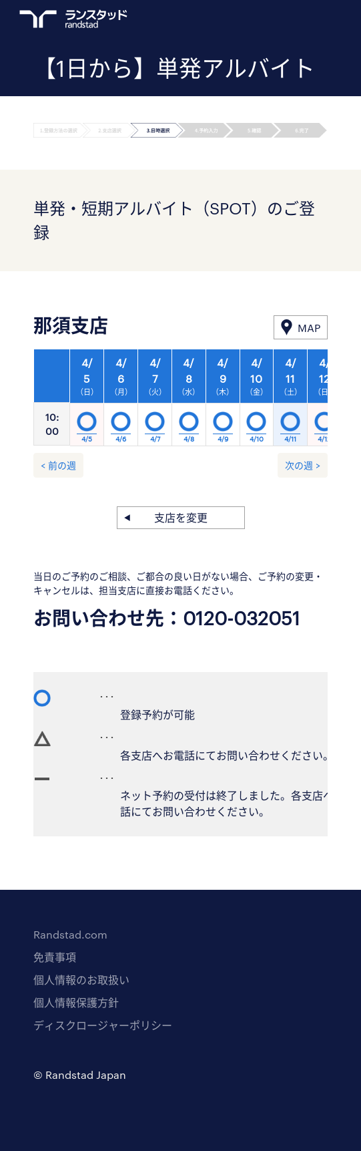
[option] (189, 401)
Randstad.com (70, 934)
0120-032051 (241, 618)
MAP (309, 327)
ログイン (295, 20)
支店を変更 (181, 517)
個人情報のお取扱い (81, 979)
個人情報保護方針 (76, 1002)
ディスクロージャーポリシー (102, 1025)
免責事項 (54, 957)
